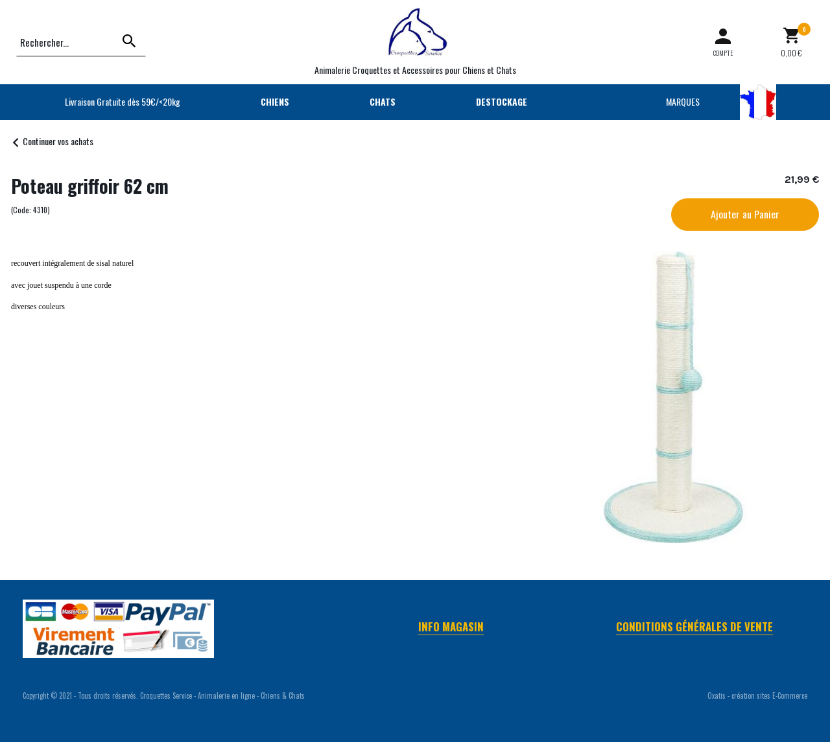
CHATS (383, 101)
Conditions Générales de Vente (694, 626)
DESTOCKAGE (501, 101)
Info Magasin (451, 626)
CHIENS (275, 101)
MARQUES (683, 101)
